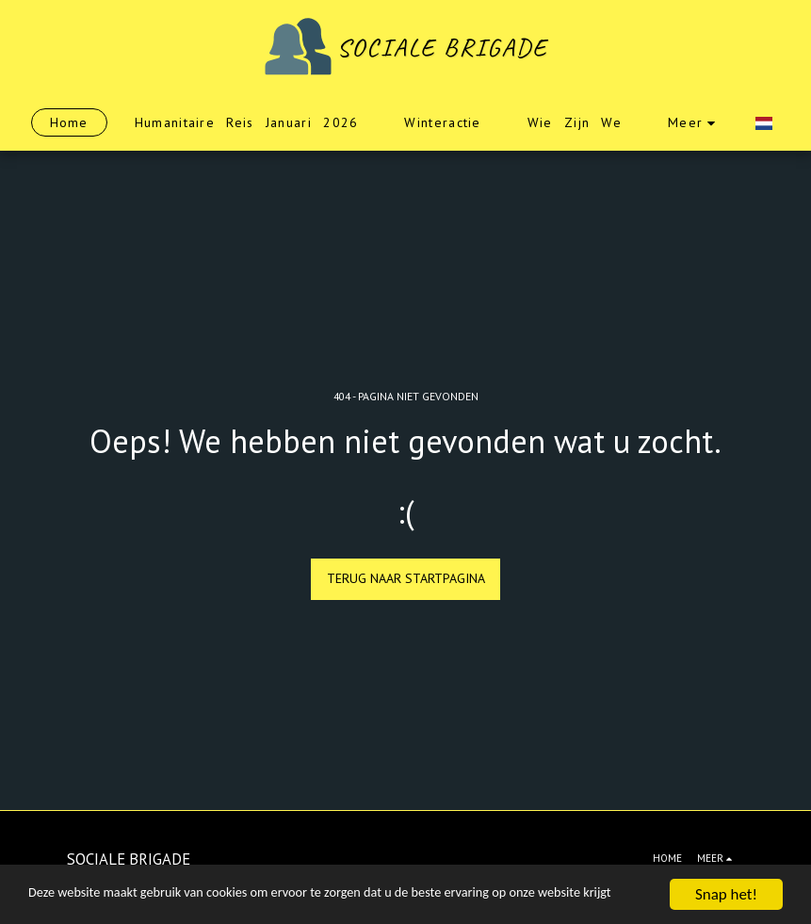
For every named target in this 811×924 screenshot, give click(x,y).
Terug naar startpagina (406, 578)
